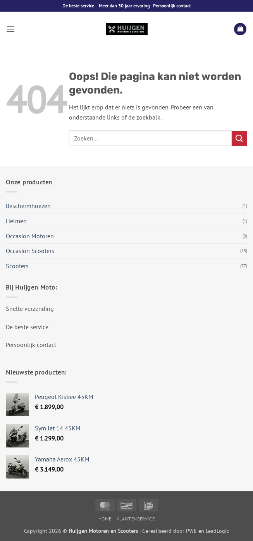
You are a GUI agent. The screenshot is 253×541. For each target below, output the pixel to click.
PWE (191, 530)
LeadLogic (217, 530)
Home (104, 519)
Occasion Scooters (30, 251)
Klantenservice (136, 519)
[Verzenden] (239, 138)
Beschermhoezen (28, 206)
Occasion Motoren (30, 236)
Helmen (16, 221)
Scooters (17, 266)
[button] (10, 28)
